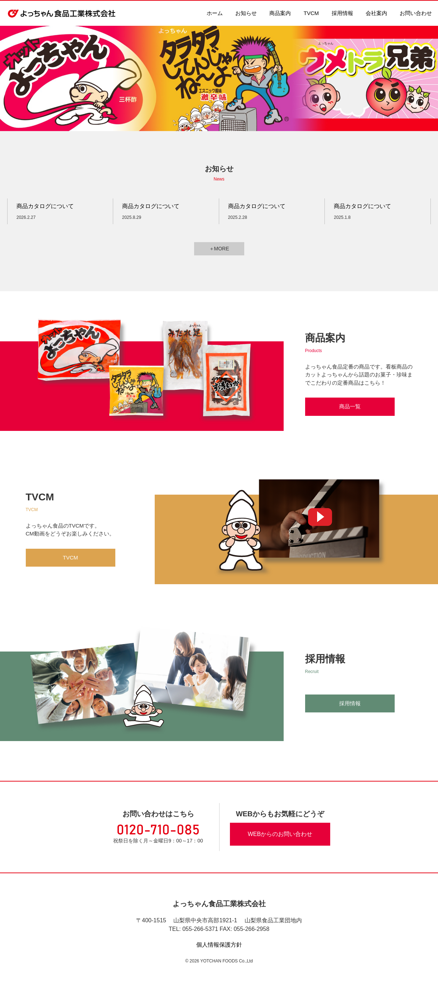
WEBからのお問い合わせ (280, 834)
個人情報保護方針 (219, 945)
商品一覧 (350, 406)
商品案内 (280, 13)
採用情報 (342, 13)
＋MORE (219, 248)
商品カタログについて (45, 206)
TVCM (311, 13)
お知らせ (246, 13)
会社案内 (376, 13)
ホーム (215, 13)
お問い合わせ (416, 13)
